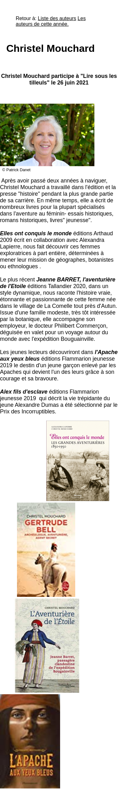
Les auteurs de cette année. (51, 21)
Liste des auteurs (57, 18)
